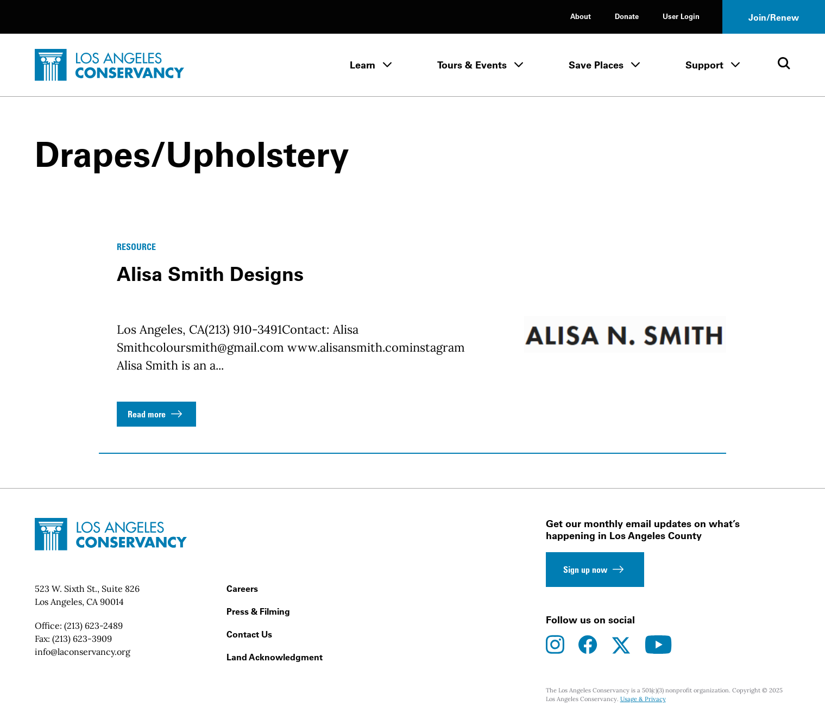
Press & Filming (258, 611)
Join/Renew (773, 17)
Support (704, 65)
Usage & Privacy (643, 699)
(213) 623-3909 (82, 638)
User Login (681, 16)
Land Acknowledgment (274, 657)
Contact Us (249, 634)
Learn (362, 65)
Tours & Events (472, 65)
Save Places (596, 65)
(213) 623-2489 (93, 625)
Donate (627, 16)
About (580, 16)
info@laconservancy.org (82, 651)
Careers (242, 588)
